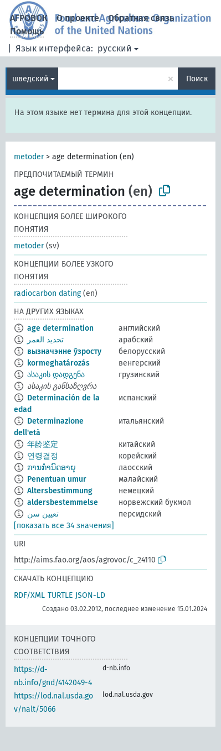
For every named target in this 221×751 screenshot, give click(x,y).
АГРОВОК (29, 18)
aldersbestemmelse (62, 502)
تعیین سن (43, 514)
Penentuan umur (56, 479)
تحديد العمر (45, 340)
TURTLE (60, 595)
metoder (29, 156)
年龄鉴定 (42, 444)
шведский (30, 79)
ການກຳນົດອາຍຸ (51, 467)
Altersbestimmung (59, 491)
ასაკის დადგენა (56, 374)
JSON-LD (90, 595)
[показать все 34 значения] (64, 525)
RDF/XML (29, 595)
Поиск (197, 79)
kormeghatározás (58, 363)
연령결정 (42, 456)
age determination (60, 328)
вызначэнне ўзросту (64, 351)
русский (114, 48)
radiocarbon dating (47, 293)
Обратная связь (141, 18)
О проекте (77, 18)
